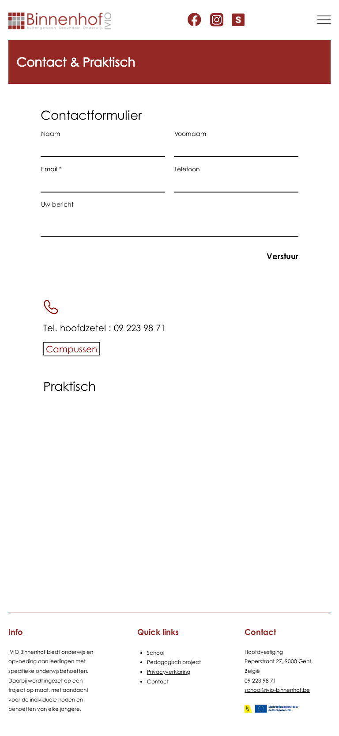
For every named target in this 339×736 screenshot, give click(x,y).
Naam (50, 134)
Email (49, 169)
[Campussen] (71, 348)
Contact (158, 681)
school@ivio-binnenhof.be (277, 690)
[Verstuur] (267, 256)
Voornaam (190, 134)
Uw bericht (57, 204)
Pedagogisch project (174, 662)
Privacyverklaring (168, 671)
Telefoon (187, 169)
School (155, 652)
